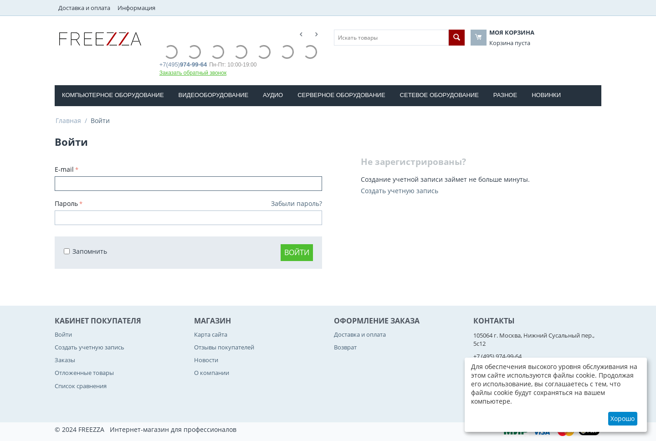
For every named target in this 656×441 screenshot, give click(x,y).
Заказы (65, 360)
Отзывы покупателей (224, 347)
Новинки (546, 95)
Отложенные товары (84, 373)
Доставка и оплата (84, 8)
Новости (206, 360)
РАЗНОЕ (505, 95)
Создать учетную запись (399, 190)
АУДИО (273, 95)
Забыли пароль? (296, 203)
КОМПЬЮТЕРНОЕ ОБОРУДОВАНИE (113, 95)
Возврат (345, 347)
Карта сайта (210, 334)
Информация (136, 8)
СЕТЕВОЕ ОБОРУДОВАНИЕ (439, 95)
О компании (211, 373)
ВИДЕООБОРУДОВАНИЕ (214, 95)
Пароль (66, 203)
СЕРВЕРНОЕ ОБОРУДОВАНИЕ (341, 95)
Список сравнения (81, 386)
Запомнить (85, 251)
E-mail (64, 169)
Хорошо (622, 418)
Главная (68, 120)
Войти (296, 252)
